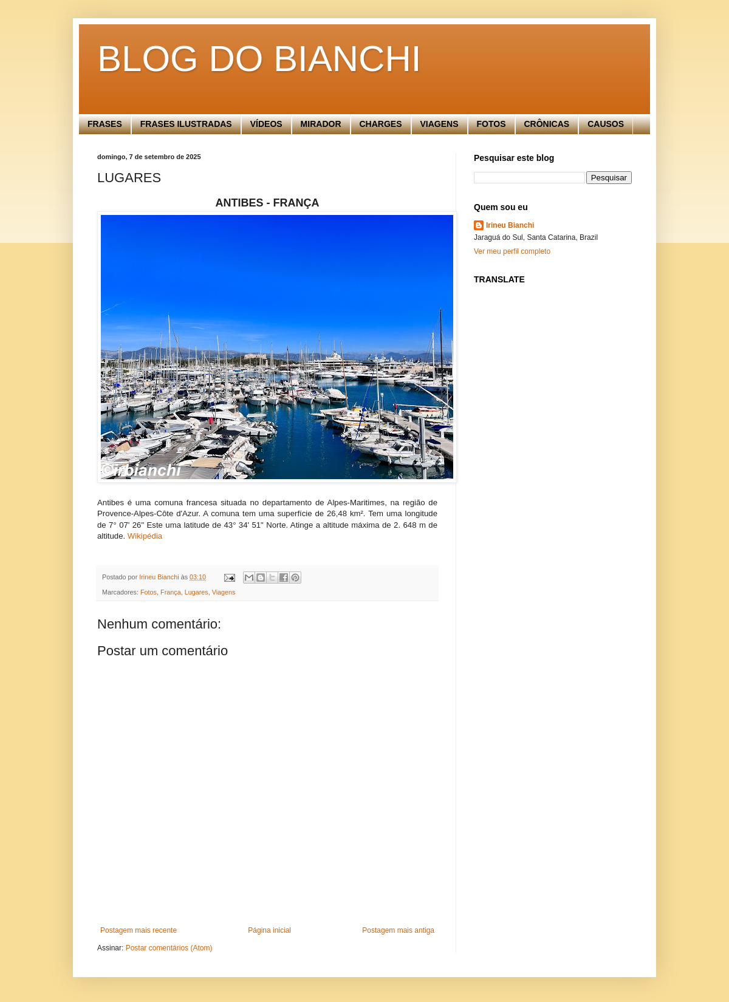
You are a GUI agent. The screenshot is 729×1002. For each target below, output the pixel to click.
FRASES (104, 124)
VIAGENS (439, 124)
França (170, 592)
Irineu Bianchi (510, 225)
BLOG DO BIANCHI (259, 58)
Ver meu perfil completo (512, 251)
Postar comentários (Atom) (169, 948)
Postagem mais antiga (398, 930)
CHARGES (381, 124)
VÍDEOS (266, 124)
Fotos (148, 592)
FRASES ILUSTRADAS (186, 124)
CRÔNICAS (547, 124)
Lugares (196, 592)
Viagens (224, 592)
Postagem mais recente (138, 930)
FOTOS (491, 124)
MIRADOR (321, 124)
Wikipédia (145, 535)
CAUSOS (605, 124)
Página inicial (269, 930)
